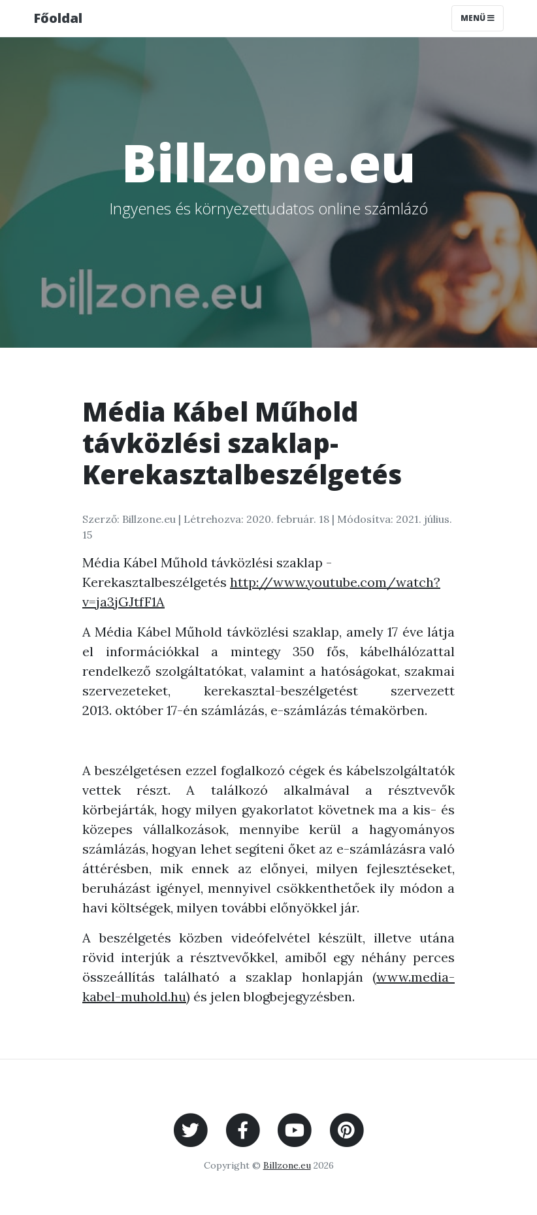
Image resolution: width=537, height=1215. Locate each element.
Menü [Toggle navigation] (478, 18)
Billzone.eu (287, 1165)
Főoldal (57, 18)
